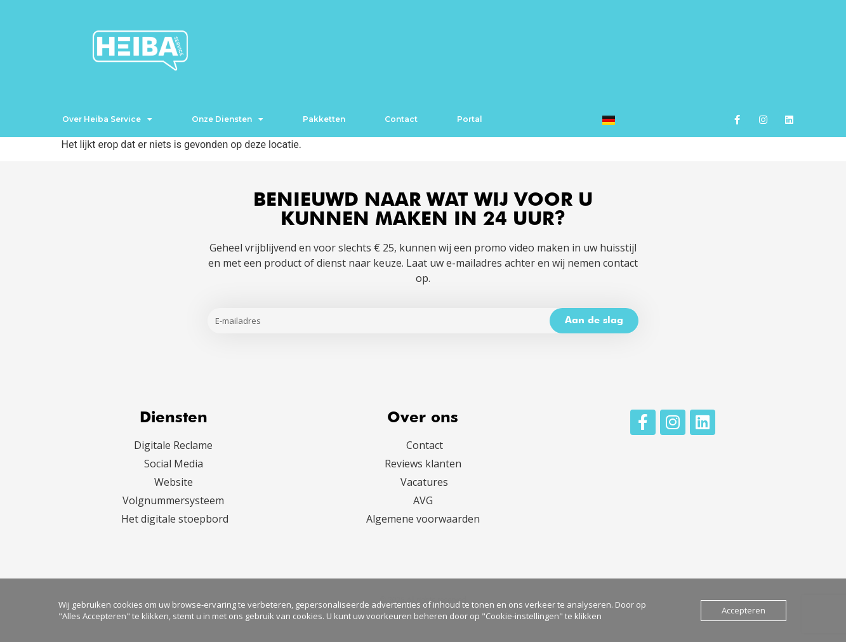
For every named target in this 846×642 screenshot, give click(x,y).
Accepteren (743, 610)
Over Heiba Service (107, 119)
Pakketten (324, 119)
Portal (469, 119)
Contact (401, 119)
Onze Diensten (227, 119)
